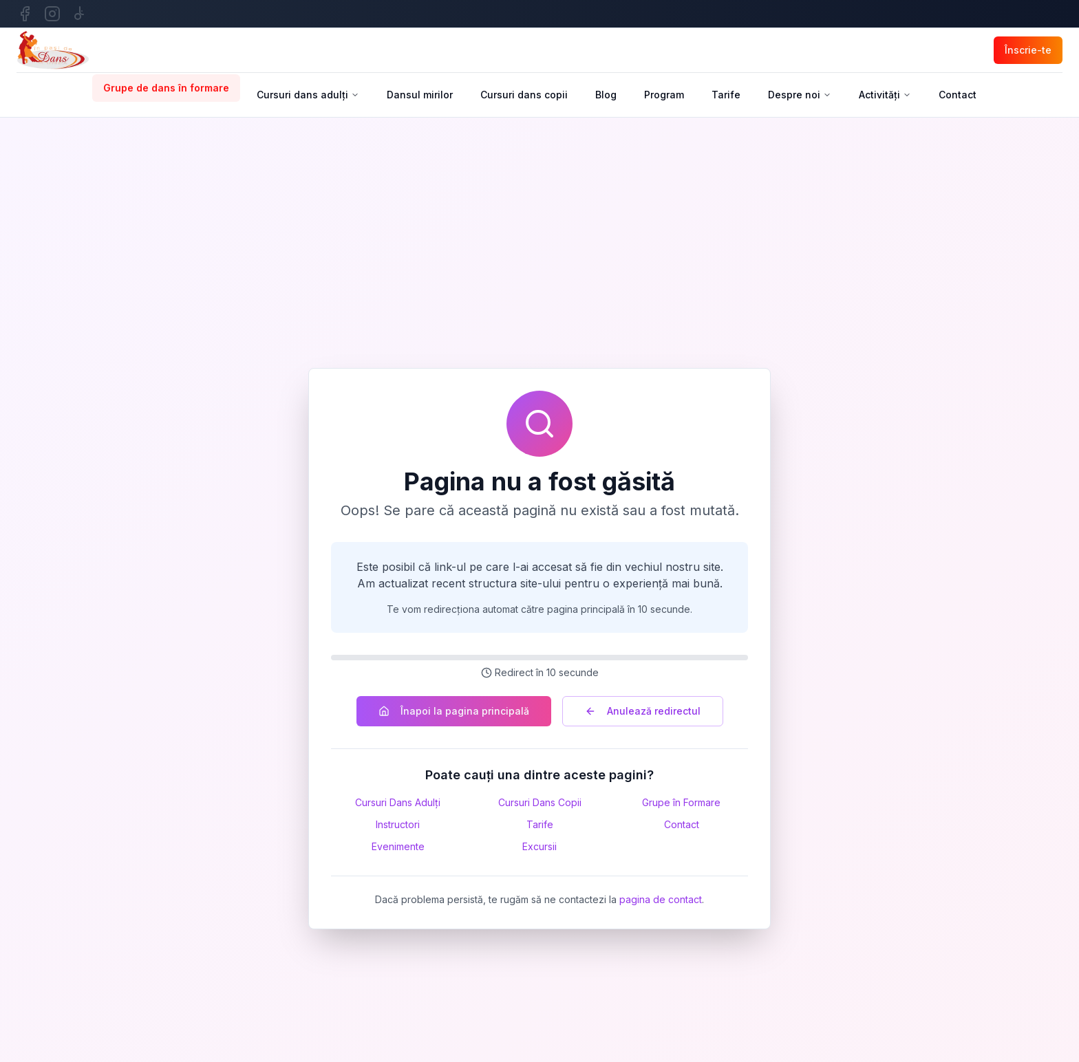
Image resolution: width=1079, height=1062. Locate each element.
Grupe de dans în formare (166, 88)
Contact (957, 94)
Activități (885, 94)
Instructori (398, 824)
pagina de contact (660, 899)
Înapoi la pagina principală (453, 711)
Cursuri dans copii (524, 94)
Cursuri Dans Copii (539, 802)
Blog (606, 94)
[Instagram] (52, 14)
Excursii (539, 846)
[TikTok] (80, 14)
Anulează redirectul (643, 711)
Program (664, 94)
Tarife (726, 94)
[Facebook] (25, 14)
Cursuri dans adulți (308, 94)
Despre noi (799, 94)
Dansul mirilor (420, 94)
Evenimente (398, 846)
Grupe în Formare (681, 802)
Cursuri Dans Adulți (397, 802)
